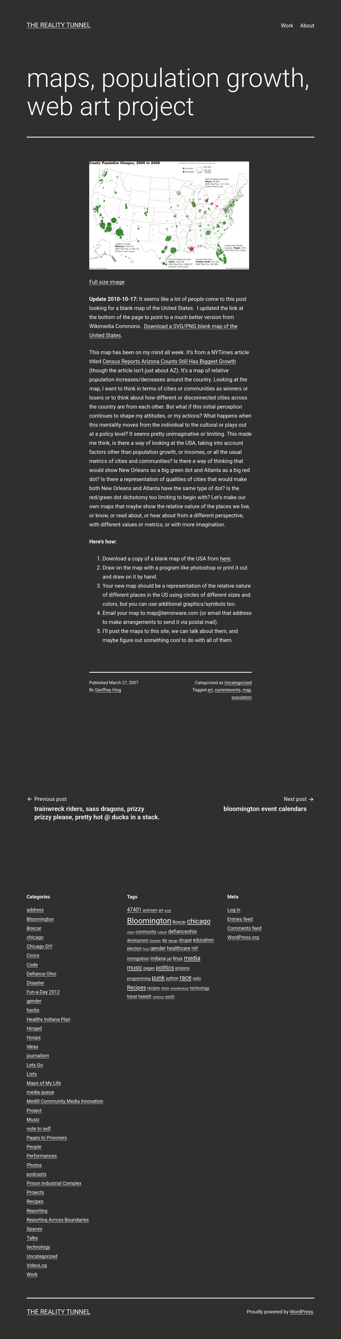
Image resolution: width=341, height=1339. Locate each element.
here (225, 558)
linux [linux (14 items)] (178, 958)
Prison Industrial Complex (54, 1183)
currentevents (228, 689)
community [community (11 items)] (146, 931)
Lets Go (35, 1065)
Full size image (106, 282)
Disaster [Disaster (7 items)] (155, 940)
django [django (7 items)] (173, 940)
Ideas (32, 1046)
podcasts (36, 1174)
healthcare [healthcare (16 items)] (178, 948)
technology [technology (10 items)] (199, 988)
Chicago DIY (39, 946)
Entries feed (240, 919)
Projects (35, 1192)
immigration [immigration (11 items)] (138, 958)
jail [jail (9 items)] (169, 959)
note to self (39, 1128)
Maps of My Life (44, 1083)
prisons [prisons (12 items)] (182, 968)
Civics (33, 955)
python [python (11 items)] (172, 978)
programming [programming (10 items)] (139, 978)
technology (38, 1247)
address (35, 910)
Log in (233, 910)
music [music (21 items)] (134, 967)
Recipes (35, 1201)
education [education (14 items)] (203, 940)
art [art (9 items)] (161, 910)
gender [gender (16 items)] (158, 948)
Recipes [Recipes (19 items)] (136, 987)
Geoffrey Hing (108, 689)
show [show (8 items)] (165, 988)
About (307, 25)
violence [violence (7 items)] (158, 997)
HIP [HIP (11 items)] (195, 948)
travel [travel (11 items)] (132, 996)
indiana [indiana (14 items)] (158, 958)
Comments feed (244, 928)
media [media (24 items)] (192, 957)
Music (33, 1119)
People (34, 1147)
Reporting (37, 1210)
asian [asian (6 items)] (167, 910)
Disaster (35, 983)
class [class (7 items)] (130, 932)
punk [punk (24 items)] (158, 977)
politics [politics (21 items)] (165, 967)
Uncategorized (238, 682)
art (210, 689)
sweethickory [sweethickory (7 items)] (179, 988)
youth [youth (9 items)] (169, 996)
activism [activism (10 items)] (150, 910)
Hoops (34, 1037)
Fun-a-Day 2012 (43, 992)
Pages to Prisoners (47, 1137)
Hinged (34, 1028)
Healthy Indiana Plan (48, 1019)
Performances (42, 1156)
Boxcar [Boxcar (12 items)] (179, 922)
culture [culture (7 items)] (162, 932)
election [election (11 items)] (134, 948)
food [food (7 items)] (146, 949)
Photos (34, 1165)
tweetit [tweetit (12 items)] (144, 996)
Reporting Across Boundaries (58, 1220)
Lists (32, 1074)
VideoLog (37, 1265)
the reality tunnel (58, 25)
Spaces (34, 1229)
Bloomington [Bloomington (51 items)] (149, 920)
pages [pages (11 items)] (149, 968)
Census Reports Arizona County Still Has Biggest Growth (169, 361)
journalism (38, 1055)
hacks (33, 1010)
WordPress (301, 1311)
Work (287, 25)
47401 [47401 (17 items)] (134, 910)
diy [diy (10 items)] (164, 940)
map (246, 689)
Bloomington (40, 919)
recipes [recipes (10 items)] (153, 988)
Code (32, 964)
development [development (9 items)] (137, 940)
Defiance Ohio (41, 974)
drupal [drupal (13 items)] (185, 940)
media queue (40, 1092)
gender (34, 1001)
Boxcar (34, 928)
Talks (32, 1238)
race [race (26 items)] (185, 977)
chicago (35, 937)
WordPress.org (243, 937)
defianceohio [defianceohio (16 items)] (182, 931)
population (242, 697)
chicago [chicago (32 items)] (198, 921)
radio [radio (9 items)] (197, 978)
